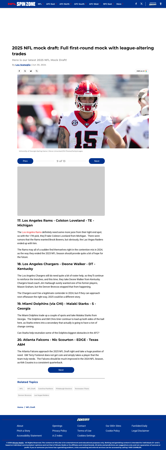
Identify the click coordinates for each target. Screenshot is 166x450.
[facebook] (136, 4)
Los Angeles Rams (32, 232)
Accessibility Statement (29, 435)
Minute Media (18, 443)
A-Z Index (57, 435)
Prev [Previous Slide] (25, 161)
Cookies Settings (86, 435)
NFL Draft (31, 389)
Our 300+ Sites (113, 425)
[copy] (37, 71)
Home (20, 407)
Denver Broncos (24, 395)
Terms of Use (84, 430)
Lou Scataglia (23, 65)
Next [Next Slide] (96, 161)
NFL (21, 389)
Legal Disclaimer (140, 430)
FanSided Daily (139, 425)
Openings (57, 425)
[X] (141, 4)
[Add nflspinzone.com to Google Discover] (142, 71)
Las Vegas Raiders (41, 395)
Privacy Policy (59, 430)
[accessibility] (160, 3)
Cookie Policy (113, 430)
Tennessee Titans (82, 389)
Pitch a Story (23, 430)
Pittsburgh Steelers (64, 389)
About (20, 425)
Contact (81, 425)
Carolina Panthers (45, 389)
